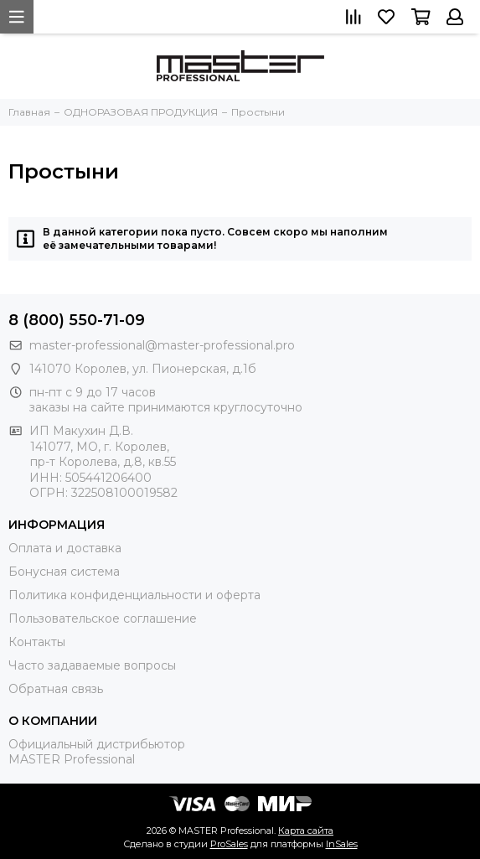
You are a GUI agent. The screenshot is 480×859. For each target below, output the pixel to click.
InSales (342, 844)
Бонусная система (64, 571)
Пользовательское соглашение (102, 618)
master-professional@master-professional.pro (162, 345)
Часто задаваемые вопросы (92, 665)
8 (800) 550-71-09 (76, 320)
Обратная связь (55, 688)
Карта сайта (305, 830)
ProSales (229, 844)
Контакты (36, 641)
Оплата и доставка (64, 548)
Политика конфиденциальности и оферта (134, 595)
